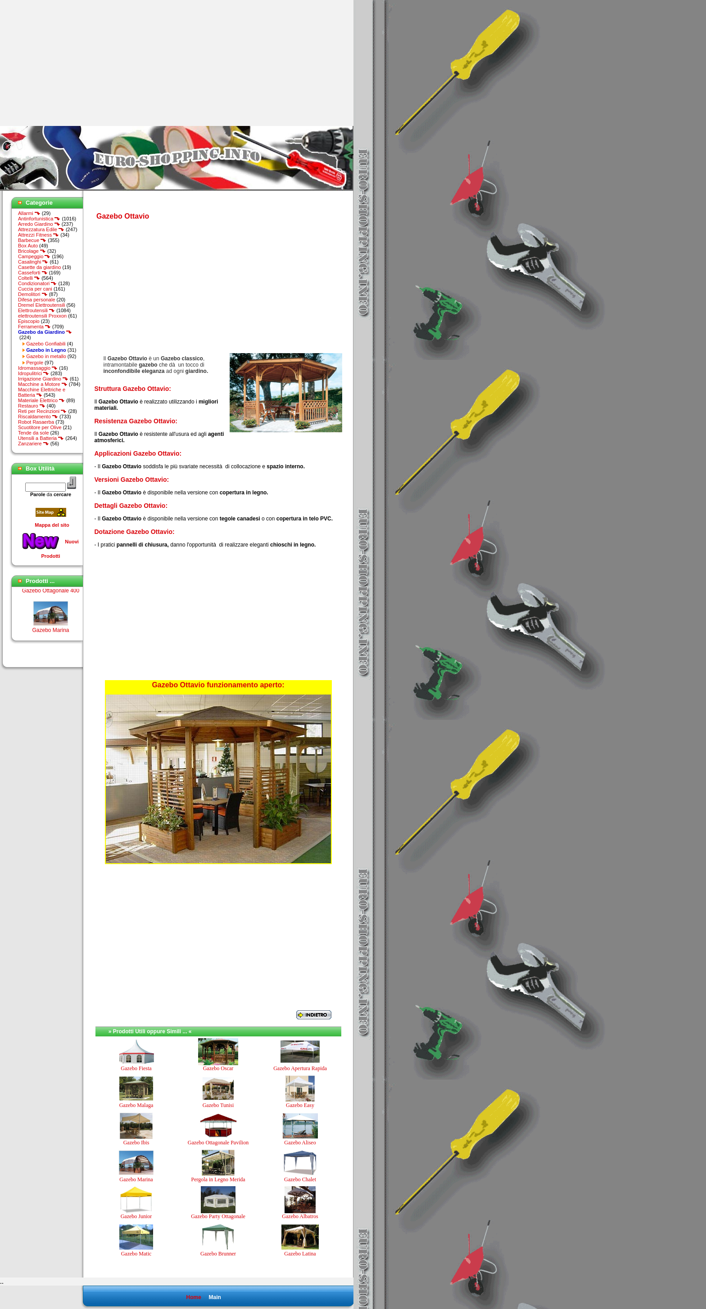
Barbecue (32, 240)
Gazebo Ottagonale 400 (50, 594)
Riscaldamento (38, 416)
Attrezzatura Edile (41, 229)
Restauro (31, 405)
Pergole (34, 362)
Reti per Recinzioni (42, 411)
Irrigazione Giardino (43, 378)
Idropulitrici (33, 373)
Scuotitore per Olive (40, 427)
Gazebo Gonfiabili (45, 343)
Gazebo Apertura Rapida (300, 1068)
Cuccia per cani (35, 288)
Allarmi (29, 213)
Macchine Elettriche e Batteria (41, 392)
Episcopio (29, 321)
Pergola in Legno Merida (218, 1179)
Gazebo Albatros (300, 1216)
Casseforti (33, 272)
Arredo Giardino (39, 224)
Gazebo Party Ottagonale (218, 1216)
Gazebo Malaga (136, 1105)
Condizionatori (37, 283)
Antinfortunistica (39, 218)
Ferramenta (34, 326)
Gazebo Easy (300, 1105)
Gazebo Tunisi (218, 1105)
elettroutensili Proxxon (42, 315)
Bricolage (32, 251)
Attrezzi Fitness (38, 235)
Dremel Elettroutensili (41, 305)
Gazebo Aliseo (300, 1142)
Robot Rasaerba (36, 422)
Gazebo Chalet (300, 1179)
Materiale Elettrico (41, 400)
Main (214, 1297)
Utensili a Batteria (41, 438)
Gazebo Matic (136, 1254)
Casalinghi (33, 261)
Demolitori (33, 294)
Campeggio (34, 256)
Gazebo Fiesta (136, 1068)
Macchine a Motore (43, 384)
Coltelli (29, 278)
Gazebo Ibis (136, 1142)
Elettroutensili (36, 310)
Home (193, 1297)
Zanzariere (33, 443)
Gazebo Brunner (218, 1254)
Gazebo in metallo (46, 356)
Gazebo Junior (136, 1216)
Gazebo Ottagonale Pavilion (218, 1142)
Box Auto (28, 245)
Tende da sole (33, 432)
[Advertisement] (75, 63)
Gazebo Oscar (218, 1068)
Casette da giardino (39, 267)
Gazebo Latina (300, 1254)
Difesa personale (36, 299)
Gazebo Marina (50, 634)
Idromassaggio (38, 368)
